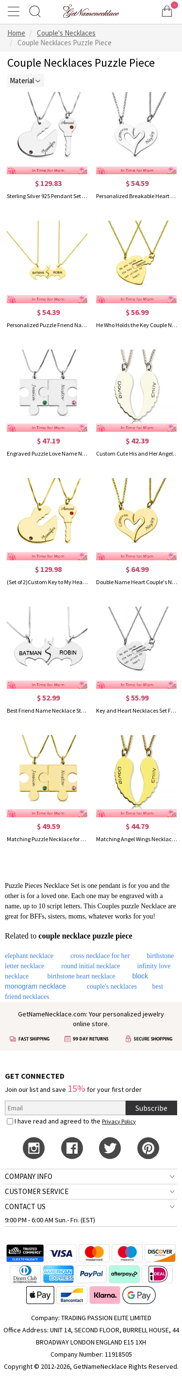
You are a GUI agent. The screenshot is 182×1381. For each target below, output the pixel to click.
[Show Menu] (15, 11)
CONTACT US (25, 1206)
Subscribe (151, 1108)
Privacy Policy (119, 1121)
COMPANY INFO (28, 1176)
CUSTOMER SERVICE (36, 1191)
